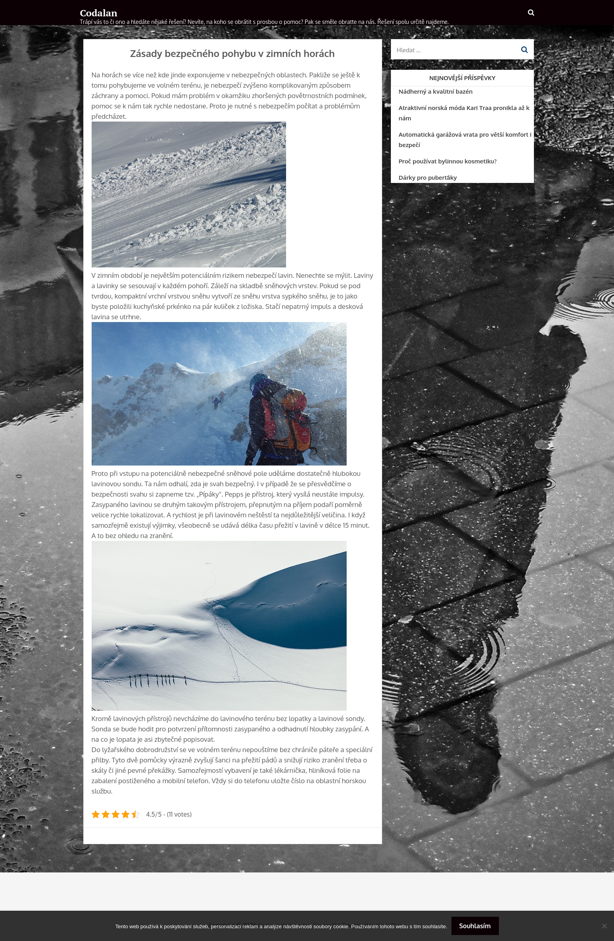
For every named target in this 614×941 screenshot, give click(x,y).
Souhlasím (475, 926)
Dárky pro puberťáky (428, 177)
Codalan (99, 12)
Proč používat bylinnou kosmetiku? (448, 161)
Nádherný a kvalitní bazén (436, 91)
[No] (604, 926)
